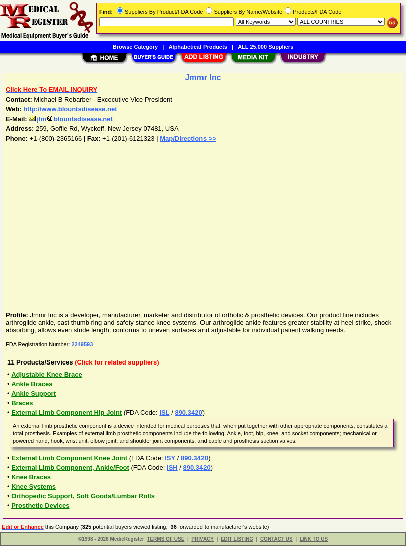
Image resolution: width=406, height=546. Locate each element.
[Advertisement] (201, 224)
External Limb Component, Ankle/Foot (70, 467)
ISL (164, 412)
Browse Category (135, 47)
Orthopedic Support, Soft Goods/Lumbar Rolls (83, 496)
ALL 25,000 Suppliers (265, 47)
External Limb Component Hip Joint (66, 412)
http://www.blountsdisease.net (70, 109)
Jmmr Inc (203, 77)
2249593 (82, 344)
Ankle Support (33, 393)
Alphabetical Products (198, 47)
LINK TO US (314, 539)
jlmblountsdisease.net (71, 119)
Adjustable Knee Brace (46, 374)
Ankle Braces (31, 384)
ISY (170, 458)
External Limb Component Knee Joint (69, 458)
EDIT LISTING (237, 539)
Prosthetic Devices (40, 505)
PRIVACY (202, 539)
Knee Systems (33, 486)
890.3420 (188, 412)
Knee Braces (31, 477)
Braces (22, 403)
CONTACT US (276, 539)
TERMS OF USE (165, 539)
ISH (172, 467)
